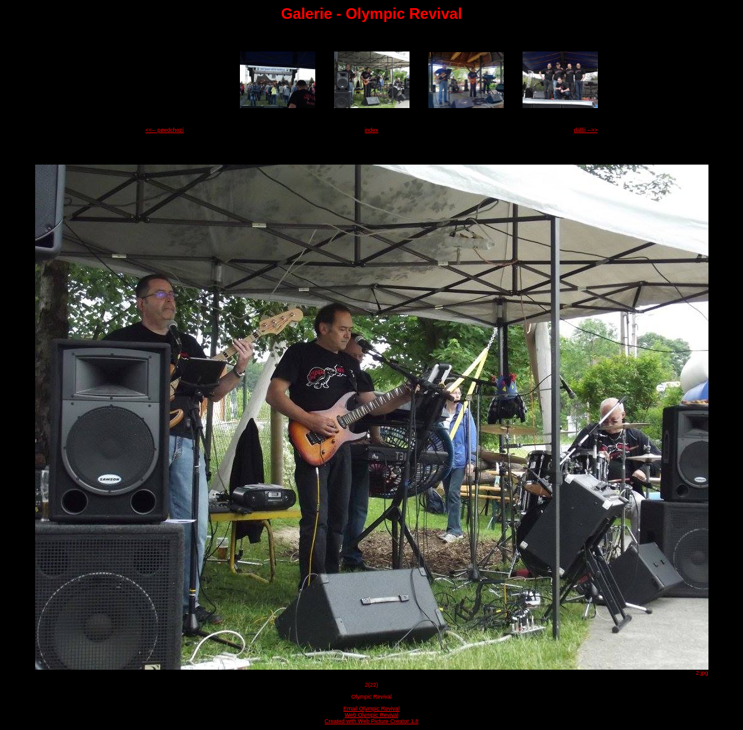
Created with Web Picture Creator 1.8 (371, 721)
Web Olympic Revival (371, 715)
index (372, 130)
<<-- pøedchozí (165, 130)
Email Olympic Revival (372, 708)
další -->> (585, 130)
